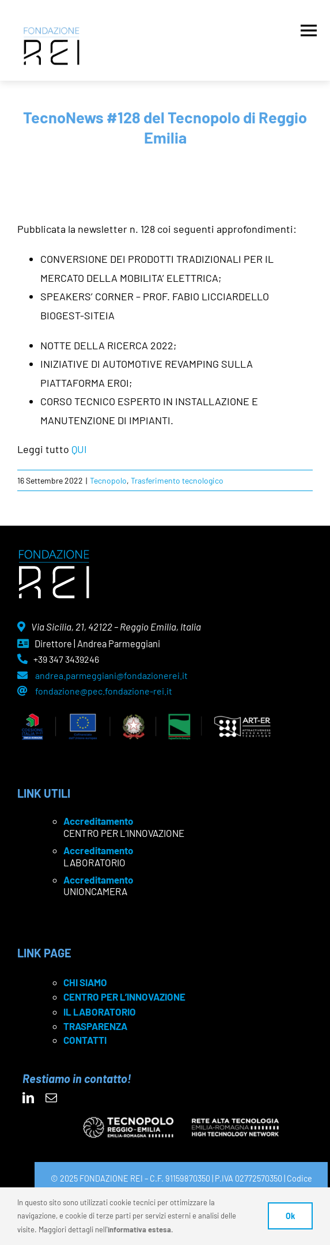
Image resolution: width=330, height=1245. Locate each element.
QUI (79, 449)
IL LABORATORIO (99, 1011)
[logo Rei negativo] (53, 554)
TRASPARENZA (95, 1026)
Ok (290, 1216)
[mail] (51, 1098)
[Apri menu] (308, 28)
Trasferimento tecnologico (177, 480)
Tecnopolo (108, 480)
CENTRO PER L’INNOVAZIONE (124, 996)
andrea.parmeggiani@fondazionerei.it (111, 675)
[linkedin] (28, 1098)
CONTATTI (85, 1040)
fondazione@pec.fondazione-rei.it (103, 690)
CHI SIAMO (85, 982)
